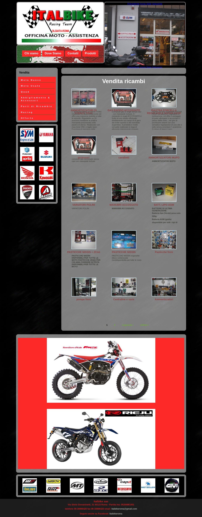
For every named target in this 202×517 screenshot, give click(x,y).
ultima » (144, 324)
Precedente (133, 3)
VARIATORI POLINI (83, 204)
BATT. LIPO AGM (164, 204)
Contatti (73, 53)
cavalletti (123, 157)
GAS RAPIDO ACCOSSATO (123, 110)
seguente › (128, 324)
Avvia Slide (146, 3)
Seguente (157, 3)
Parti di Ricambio (37, 106)
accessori (84, 157)
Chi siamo (31, 53)
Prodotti (90, 53)
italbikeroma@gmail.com (124, 509)
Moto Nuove (31, 80)
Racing (27, 112)
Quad (25, 92)
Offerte (27, 118)
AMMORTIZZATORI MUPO (163, 157)
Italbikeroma (116, 513)
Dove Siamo (53, 53)
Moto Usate (31, 86)
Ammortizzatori (164, 299)
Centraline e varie (123, 299)
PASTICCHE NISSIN (123, 252)
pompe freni (83, 299)
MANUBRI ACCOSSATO (124, 204)
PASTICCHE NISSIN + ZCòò (83, 252)
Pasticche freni (164, 252)
